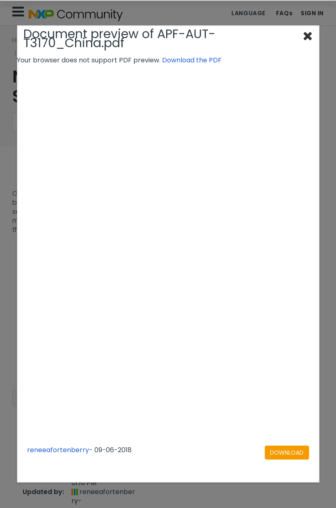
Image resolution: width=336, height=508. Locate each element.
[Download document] (287, 453)
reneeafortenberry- (60, 450)
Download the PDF (192, 60)
